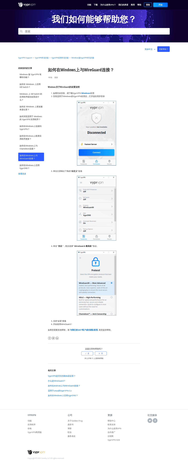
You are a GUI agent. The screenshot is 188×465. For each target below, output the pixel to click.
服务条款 (71, 436)
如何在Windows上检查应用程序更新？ (31, 137)
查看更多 (22, 173)
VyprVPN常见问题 (42, 58)
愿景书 (71, 424)
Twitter (53, 338)
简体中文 (149, 49)
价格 (30, 428)
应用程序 (32, 424)
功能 (30, 420)
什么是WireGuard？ (56, 380)
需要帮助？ (163, 49)
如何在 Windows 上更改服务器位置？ (31, 108)
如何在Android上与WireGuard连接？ (64, 385)
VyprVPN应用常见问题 (60, 58)
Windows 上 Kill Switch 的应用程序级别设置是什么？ (31, 97)
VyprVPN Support (25, 58)
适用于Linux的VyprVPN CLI (60, 390)
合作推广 (111, 432)
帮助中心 (111, 420)
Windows (85, 93)
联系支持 (111, 424)
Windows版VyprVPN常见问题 (82, 58)
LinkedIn (57, 338)
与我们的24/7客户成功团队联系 (84, 330)
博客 (70, 428)
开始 (160, 4)
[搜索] (94, 31)
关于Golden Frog (75, 420)
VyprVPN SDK (114, 440)
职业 (70, 432)
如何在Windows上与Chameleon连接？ (29, 147)
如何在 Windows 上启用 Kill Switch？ (30, 85)
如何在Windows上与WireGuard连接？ (29, 157)
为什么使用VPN (114, 428)
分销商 (110, 436)
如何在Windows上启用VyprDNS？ (30, 166)
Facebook (49, 338)
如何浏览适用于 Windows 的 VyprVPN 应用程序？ (31, 118)
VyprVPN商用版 (35, 432)
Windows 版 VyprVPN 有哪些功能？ (30, 76)
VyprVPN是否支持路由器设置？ (62, 376)
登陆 (148, 4)
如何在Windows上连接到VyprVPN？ (31, 127)
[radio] (87, 353)
